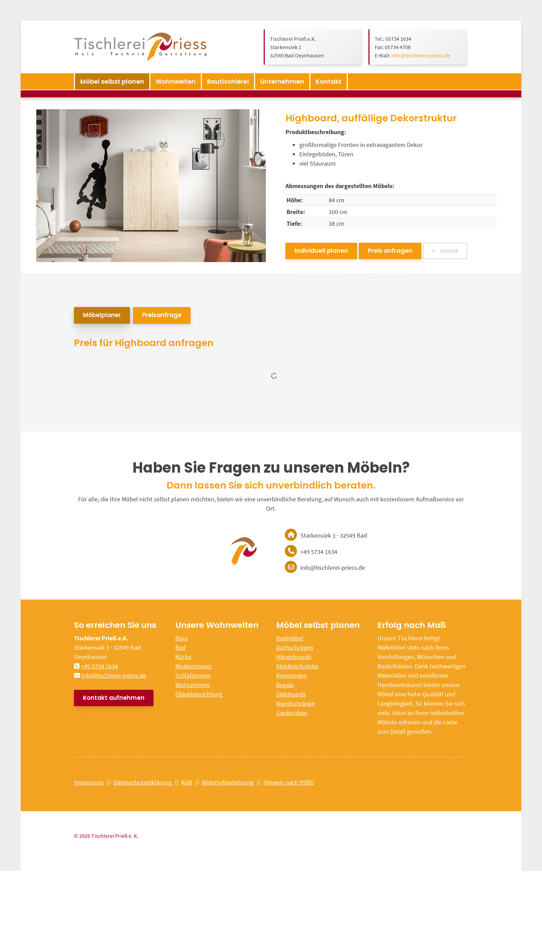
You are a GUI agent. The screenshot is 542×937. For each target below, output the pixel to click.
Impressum (89, 782)
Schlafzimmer (193, 675)
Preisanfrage (161, 315)
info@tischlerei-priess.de (420, 55)
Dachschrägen (294, 647)
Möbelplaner (102, 315)
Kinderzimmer (193, 666)
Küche (183, 657)
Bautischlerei (228, 81)
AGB (186, 782)
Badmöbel (289, 638)
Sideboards (291, 694)
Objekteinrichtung (198, 694)
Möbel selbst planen (112, 81)
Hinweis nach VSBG (288, 782)
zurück (448, 251)
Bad (180, 647)
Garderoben (291, 713)
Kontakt (329, 81)
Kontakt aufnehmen (113, 698)
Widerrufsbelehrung (228, 782)
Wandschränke (295, 703)
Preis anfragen (390, 251)
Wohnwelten (176, 81)
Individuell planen (321, 251)
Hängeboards (293, 657)
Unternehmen (282, 81)
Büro (181, 638)
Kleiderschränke (297, 666)
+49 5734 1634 (99, 666)
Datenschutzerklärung (142, 782)
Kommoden (291, 675)
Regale (285, 685)
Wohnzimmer (192, 685)
